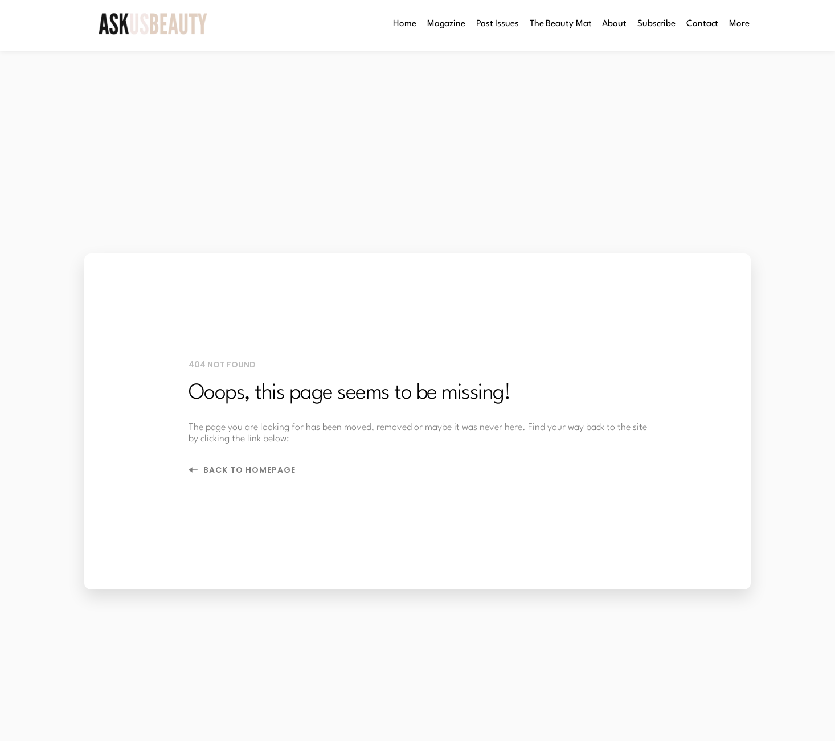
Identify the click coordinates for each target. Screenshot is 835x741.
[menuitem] (404, 24)
